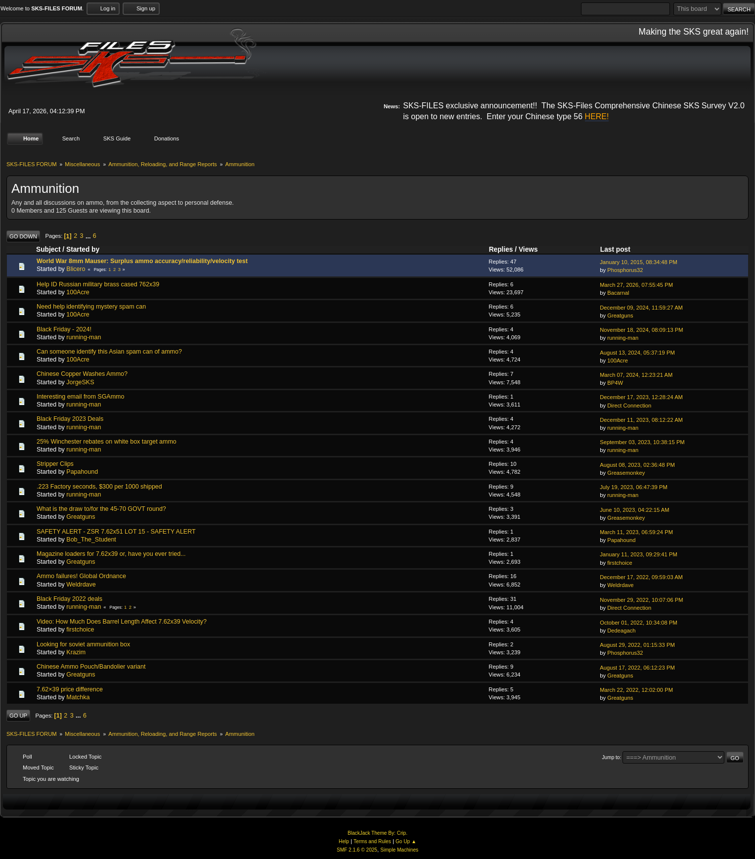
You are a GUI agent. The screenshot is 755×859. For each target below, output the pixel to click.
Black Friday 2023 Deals (70, 418)
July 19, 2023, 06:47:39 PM (633, 487)
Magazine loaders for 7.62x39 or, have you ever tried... (111, 553)
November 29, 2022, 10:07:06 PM (641, 600)
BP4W (615, 383)
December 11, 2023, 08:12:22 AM (641, 420)
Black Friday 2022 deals (69, 598)
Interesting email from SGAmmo (80, 396)
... (89, 235)
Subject (48, 249)
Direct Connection (629, 405)
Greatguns (620, 315)
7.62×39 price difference (70, 688)
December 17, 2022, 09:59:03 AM (641, 577)
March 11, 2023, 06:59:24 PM (636, 532)
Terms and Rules (372, 841)
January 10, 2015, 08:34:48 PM (638, 262)
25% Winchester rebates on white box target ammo (107, 441)
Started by (82, 249)
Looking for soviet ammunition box (83, 643)
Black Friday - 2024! (64, 328)
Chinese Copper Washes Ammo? (82, 373)
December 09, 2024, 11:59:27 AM (641, 307)
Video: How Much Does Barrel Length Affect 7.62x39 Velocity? (122, 621)
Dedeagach (621, 630)
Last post (619, 249)
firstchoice (619, 562)
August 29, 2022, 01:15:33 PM (637, 645)
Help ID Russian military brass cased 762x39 (98, 283)
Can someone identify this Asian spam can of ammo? (109, 351)
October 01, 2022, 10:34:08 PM (638, 623)
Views (528, 249)
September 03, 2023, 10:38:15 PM (642, 442)
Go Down (23, 236)
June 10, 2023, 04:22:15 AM (634, 509)
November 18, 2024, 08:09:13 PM (641, 330)
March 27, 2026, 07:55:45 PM (636, 285)
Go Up (18, 716)
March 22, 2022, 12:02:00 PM (636, 690)
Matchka (77, 697)
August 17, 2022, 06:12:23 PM (637, 667)
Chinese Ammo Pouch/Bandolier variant (91, 666)
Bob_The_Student (91, 539)
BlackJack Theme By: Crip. (377, 832)
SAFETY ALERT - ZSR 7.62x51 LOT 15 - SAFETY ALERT (116, 531)
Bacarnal (618, 293)
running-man (83, 337)
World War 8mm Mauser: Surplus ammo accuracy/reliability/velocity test (142, 261)
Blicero (75, 269)
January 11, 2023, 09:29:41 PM (638, 554)
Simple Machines (399, 850)
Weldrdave (80, 584)
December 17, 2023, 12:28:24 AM (641, 397)
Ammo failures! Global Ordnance (81, 576)
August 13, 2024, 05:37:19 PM (637, 352)
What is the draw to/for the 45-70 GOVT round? (101, 508)
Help (344, 841)
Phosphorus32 (625, 270)
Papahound (82, 471)
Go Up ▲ (406, 841)
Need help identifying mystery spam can (91, 306)
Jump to (611, 757)
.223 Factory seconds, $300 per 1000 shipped (99, 486)
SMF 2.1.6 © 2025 (357, 850)
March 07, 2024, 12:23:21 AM (636, 375)
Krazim (76, 652)
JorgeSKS (80, 381)
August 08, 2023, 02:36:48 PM (637, 464)
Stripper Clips (55, 463)
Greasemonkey (626, 473)
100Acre (77, 292)
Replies (501, 249)
